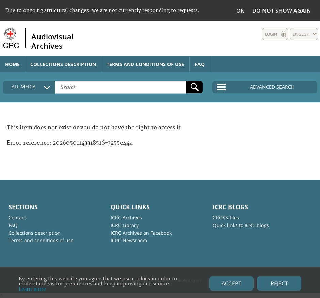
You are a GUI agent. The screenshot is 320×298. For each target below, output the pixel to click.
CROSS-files (226, 217)
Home (12, 64)
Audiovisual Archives (52, 40)
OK (240, 10)
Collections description (63, 64)
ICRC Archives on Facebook (141, 233)
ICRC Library (125, 225)
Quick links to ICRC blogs (241, 225)
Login (271, 34)
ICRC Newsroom (129, 240)
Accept (231, 283)
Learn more (32, 289)
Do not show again (281, 10)
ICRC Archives (126, 217)
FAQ (200, 64)
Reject (279, 283)
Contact (17, 217)
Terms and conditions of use (145, 64)
